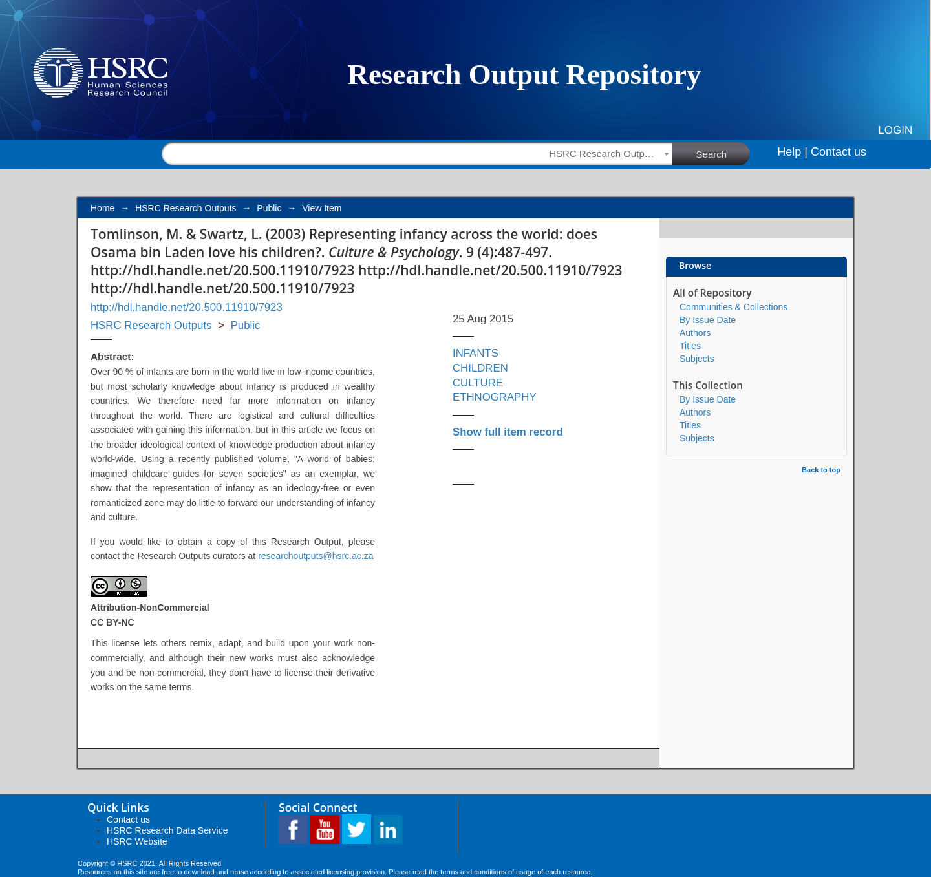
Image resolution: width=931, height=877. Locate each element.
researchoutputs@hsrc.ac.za (315, 556)
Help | (792, 151)
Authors (695, 333)
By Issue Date (708, 320)
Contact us (838, 151)
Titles (690, 346)
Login (895, 130)
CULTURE (478, 383)
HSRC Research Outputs (185, 208)
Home (102, 208)
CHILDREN (480, 368)
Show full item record (508, 432)
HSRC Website (137, 841)
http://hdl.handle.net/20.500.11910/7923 (187, 307)
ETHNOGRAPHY (495, 397)
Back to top (821, 470)
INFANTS (475, 353)
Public (269, 208)
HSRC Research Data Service (167, 830)
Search (723, 153)
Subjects (697, 359)
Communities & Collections (733, 307)
